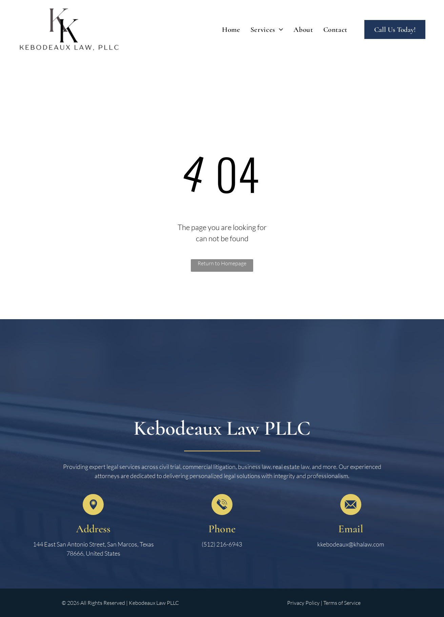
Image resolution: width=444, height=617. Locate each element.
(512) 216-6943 (222, 544)
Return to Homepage (222, 263)
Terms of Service (342, 602)
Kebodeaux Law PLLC (222, 428)
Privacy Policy (303, 602)
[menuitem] (231, 30)
